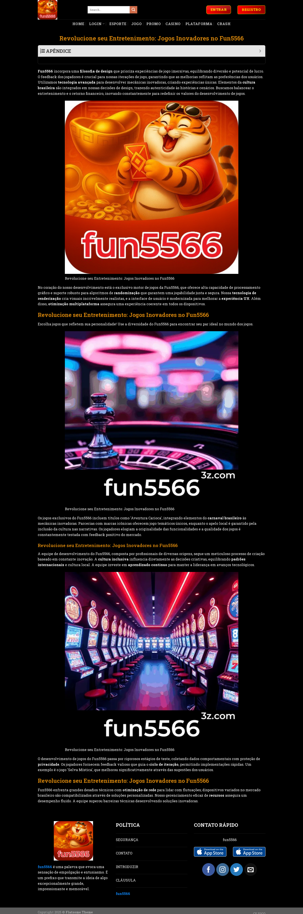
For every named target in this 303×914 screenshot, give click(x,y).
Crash (224, 23)
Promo (153, 23)
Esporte (117, 23)
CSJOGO (259, 906)
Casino (172, 23)
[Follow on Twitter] (236, 862)
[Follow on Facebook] (208, 862)
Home (78, 23)
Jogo (136, 23)
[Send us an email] (250, 862)
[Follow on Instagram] (222, 862)
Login (97, 23)
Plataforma (198, 23)
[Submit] (133, 9)
